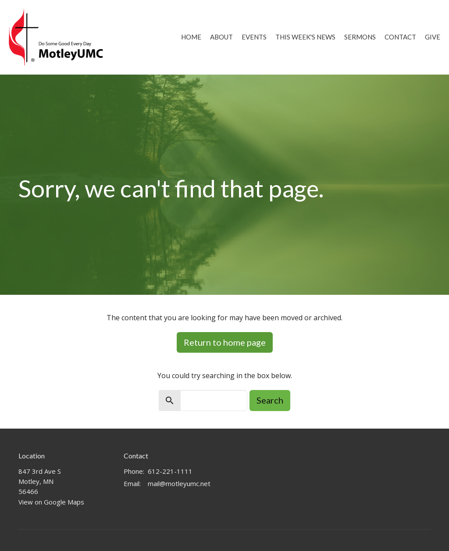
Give (432, 37)
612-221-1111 (170, 471)
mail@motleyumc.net (179, 483)
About (221, 37)
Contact (400, 37)
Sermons (360, 37)
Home (191, 37)
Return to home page (225, 342)
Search (270, 400)
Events (254, 37)
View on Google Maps (51, 501)
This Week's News (305, 37)
